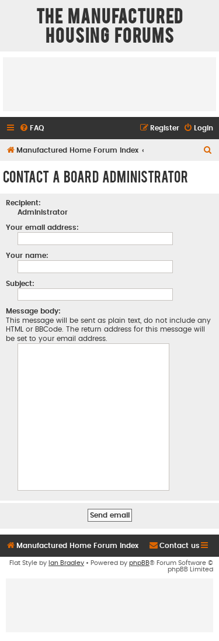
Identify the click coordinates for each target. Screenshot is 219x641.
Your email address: (42, 227)
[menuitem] (31, 128)
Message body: (33, 311)
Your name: (27, 255)
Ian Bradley (66, 563)
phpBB (139, 563)
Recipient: (23, 202)
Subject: (20, 283)
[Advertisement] (109, 83)
